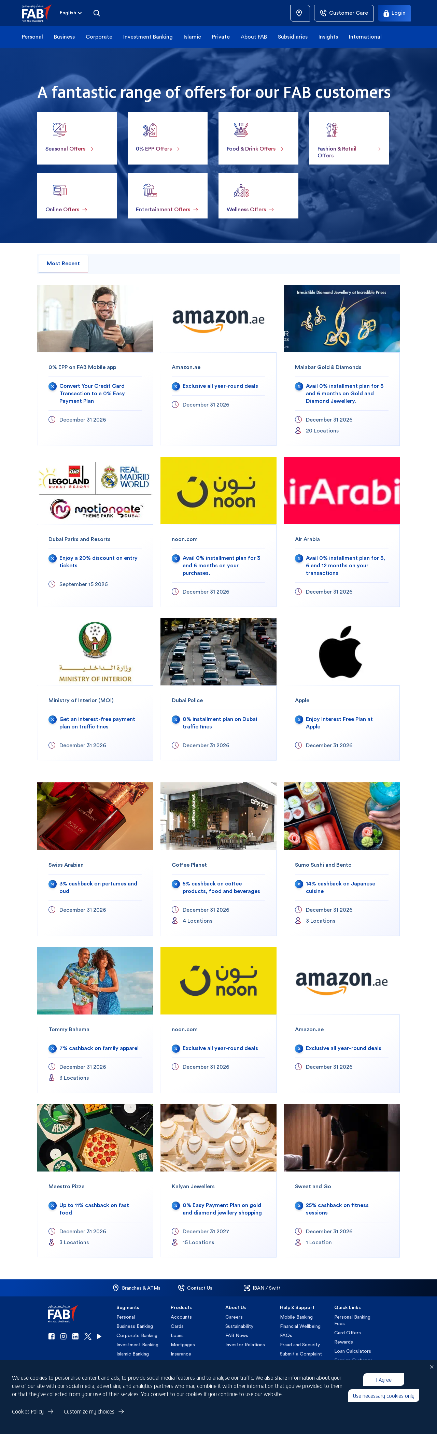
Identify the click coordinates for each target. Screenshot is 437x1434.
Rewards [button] (343, 1342)
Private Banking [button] (133, 1363)
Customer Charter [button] (354, 1378)
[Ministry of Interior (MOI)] (95, 689)
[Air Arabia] (342, 532)
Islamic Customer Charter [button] (353, 1391)
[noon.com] (218, 532)
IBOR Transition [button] (351, 1403)
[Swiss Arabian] (95, 859)
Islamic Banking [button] (132, 1354)
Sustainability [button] (239, 1326)
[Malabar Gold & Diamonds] (342, 365)
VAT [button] (338, 1369)
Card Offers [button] (347, 1332)
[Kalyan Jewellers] (218, 1181)
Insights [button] (328, 36)
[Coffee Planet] (218, 859)
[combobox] (68, 13)
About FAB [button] (254, 36)
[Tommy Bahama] (95, 1020)
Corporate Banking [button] (136, 1335)
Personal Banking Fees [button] (352, 1320)
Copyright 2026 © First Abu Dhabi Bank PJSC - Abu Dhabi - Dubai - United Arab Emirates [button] (292, 1426)
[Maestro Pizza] (95, 1181)
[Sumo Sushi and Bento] (342, 859)
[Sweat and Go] (342, 1181)
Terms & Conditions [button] (106, 1426)
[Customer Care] (344, 13)
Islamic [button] (192, 36)
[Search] (96, 13)
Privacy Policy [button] (66, 1426)
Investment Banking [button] (148, 36)
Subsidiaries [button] (293, 36)
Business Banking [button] (134, 1326)
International (365, 36)
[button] (41, 13)
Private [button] (221, 36)
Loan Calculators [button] (352, 1351)
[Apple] (342, 689)
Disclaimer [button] (144, 1426)
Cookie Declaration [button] (180, 1426)
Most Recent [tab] (63, 263)
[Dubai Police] (218, 689)
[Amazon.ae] (218, 365)
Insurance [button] (181, 1354)
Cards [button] (177, 1326)
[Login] (394, 13)
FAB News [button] (236, 1335)
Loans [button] (177, 1335)
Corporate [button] (99, 36)
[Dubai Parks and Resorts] (95, 532)
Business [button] (64, 36)
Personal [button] (32, 36)
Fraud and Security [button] (300, 1344)
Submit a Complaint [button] (301, 1354)
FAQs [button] (286, 1335)
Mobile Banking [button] (296, 1317)
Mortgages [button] (183, 1344)
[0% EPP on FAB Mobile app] (95, 365)
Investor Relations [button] (245, 1344)
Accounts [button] (181, 1317)
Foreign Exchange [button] (353, 1360)
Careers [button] (234, 1317)
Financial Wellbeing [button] (300, 1326)
